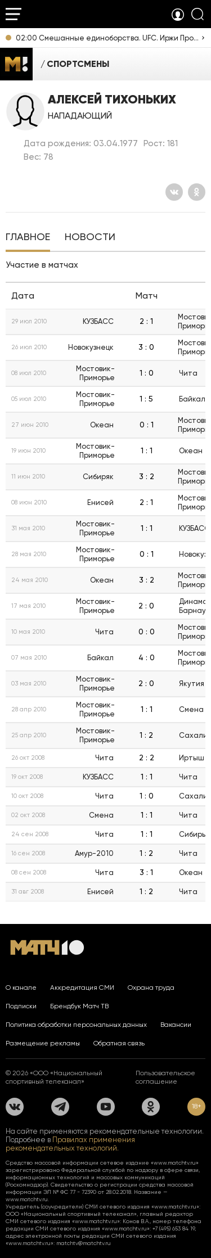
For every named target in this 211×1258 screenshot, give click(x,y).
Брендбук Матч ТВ (79, 1006)
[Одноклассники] (196, 192)
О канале (21, 987)
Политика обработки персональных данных (76, 1025)
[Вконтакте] (174, 192)
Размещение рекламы (43, 1043)
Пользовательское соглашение (165, 1077)
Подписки (21, 1006)
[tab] (28, 238)
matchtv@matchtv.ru (83, 1243)
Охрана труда (151, 987)
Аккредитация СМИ (82, 987)
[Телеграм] (60, 1107)
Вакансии (175, 1025)
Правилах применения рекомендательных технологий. (70, 1143)
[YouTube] (106, 1107)
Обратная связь (119, 1043)
